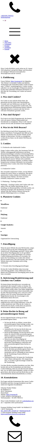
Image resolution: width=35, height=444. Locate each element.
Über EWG (7, 42)
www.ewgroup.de (20, 414)
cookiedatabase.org (28, 401)
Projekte (6, 46)
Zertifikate (7, 47)
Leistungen (7, 44)
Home (6, 41)
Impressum (4, 414)
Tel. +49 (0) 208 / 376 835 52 (9, 410)
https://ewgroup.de (16, 81)
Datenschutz (11, 414)
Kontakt (6, 49)
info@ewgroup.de (25, 410)
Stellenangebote (5, 17)
